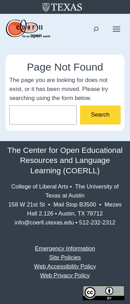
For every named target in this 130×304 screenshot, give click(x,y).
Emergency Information (65, 248)
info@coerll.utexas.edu (44, 222)
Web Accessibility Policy (65, 266)
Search (100, 114)
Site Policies (65, 257)
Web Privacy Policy (65, 275)
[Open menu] (116, 29)
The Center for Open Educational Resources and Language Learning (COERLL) (65, 160)
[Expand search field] (96, 29)
